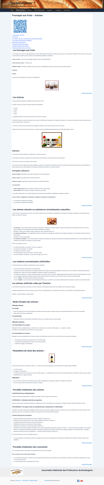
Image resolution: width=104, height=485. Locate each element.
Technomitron (21, 3)
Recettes (30, 10)
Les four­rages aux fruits (18, 35)
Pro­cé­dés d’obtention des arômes (20, 46)
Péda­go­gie (59, 10)
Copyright (47, 480)
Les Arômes (15, 36)
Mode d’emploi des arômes (19, 42)
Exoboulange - (25, 480)
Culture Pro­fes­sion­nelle (40, 10)
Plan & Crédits (67, 10)
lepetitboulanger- (33, 480)
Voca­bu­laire (50, 10)
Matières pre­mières (21, 10)
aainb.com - (19, 480)
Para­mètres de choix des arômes (20, 44)
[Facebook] (78, 480)
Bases (13, 10)
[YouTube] (81, 480)
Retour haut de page (87, 93)
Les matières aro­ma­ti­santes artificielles (22, 40)
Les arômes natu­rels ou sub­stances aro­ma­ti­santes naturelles (27, 38)
